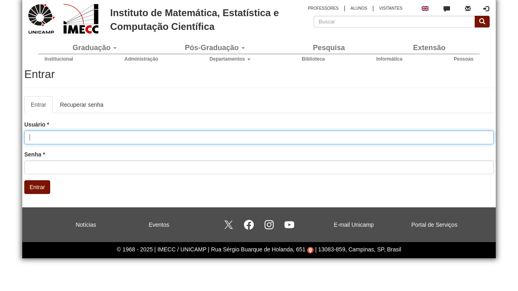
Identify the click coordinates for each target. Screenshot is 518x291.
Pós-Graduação (215, 48)
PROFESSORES (323, 8)
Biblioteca (313, 59)
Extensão (429, 48)
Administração (141, 59)
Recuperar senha (81, 104)
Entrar (42, 107)
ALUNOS (358, 8)
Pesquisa (329, 48)
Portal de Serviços (435, 224)
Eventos (159, 224)
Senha (34, 154)
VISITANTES (391, 8)
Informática (389, 59)
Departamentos (230, 59)
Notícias (86, 224)
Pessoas (463, 59)
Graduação (94, 48)
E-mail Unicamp (354, 224)
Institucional (59, 59)
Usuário (36, 124)
